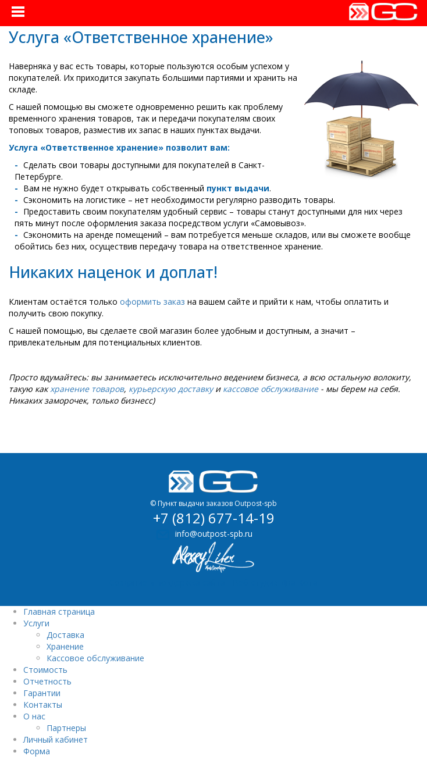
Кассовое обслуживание (95, 658)
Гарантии (42, 692)
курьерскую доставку (171, 388)
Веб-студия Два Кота (275, 582)
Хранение (65, 646)
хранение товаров (87, 388)
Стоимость (45, 669)
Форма (36, 751)
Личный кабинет (55, 739)
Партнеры (66, 727)
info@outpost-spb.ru (213, 533)
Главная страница (59, 611)
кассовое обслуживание (270, 388)
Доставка (65, 634)
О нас (34, 716)
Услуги (36, 623)
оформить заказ (152, 301)
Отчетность (47, 681)
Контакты (42, 704)
